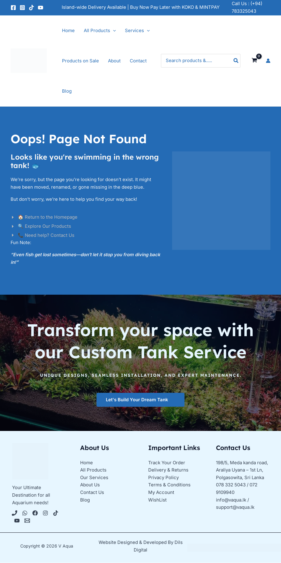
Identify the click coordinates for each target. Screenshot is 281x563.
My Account (161, 492)
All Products (93, 470)
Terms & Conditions (169, 485)
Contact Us (92, 492)
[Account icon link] (268, 60)
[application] (113, 30)
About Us (90, 485)
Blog (85, 500)
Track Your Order (166, 462)
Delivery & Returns (168, 470)
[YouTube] (40, 7)
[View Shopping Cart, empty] (254, 60)
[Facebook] (13, 7)
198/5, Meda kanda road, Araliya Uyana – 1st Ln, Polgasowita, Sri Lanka (242, 470)
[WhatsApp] (25, 513)
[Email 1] (27, 521)
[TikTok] (31, 7)
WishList (157, 500)
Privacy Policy (163, 478)
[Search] (236, 60)
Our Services (94, 478)
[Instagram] (22, 7)
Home (86, 462)
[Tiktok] (55, 513)
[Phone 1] (14, 513)
